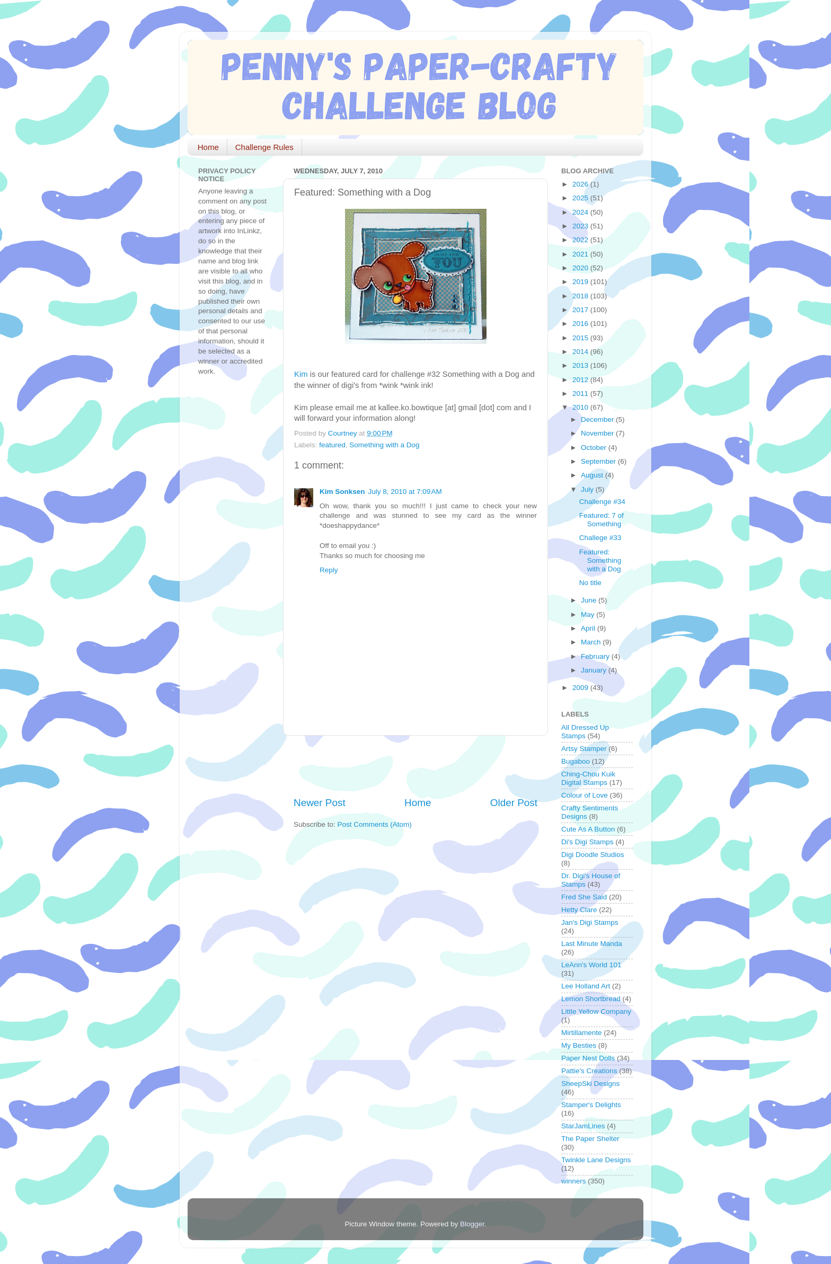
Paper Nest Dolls (588, 1058)
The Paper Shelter (590, 1139)
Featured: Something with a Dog (600, 560)
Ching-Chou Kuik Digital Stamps (588, 778)
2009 (581, 688)
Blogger (472, 1224)
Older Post (513, 802)
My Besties (578, 1045)
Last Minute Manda (591, 944)
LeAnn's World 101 (591, 965)
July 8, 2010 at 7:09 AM (405, 492)
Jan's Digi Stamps (589, 922)
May (588, 614)
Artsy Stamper (584, 749)
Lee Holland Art (585, 986)
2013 (581, 365)
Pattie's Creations (589, 1071)
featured (332, 445)
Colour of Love (584, 795)
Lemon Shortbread (591, 999)
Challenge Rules (264, 147)
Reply (329, 570)
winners (573, 1181)
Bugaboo (575, 761)
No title (590, 583)
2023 (581, 226)
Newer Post (320, 802)
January (594, 670)
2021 (581, 254)
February (596, 656)
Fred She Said (584, 897)
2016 (581, 324)
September (599, 461)
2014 (581, 352)
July (588, 489)
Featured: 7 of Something (601, 519)
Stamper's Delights (591, 1105)
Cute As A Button (588, 829)
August (593, 475)
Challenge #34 (602, 502)
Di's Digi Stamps (587, 842)
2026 (581, 184)
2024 (581, 212)
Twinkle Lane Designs (596, 1160)
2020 (581, 268)
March (592, 642)
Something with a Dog (384, 445)
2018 (581, 296)
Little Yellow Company (596, 1011)
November (598, 433)
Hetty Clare (579, 910)
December (598, 419)
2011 (581, 393)
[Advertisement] (418, 766)
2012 (581, 380)
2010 (581, 407)
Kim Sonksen (342, 492)
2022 (581, 240)
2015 (581, 338)
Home (208, 147)
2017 (581, 310)
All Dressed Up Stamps (585, 731)
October (594, 448)
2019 (581, 282)
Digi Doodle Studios (592, 855)
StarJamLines (583, 1126)
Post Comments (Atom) (375, 824)
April (589, 628)
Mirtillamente (581, 1033)
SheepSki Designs (590, 1084)
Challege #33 (600, 538)
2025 (581, 198)
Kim (301, 374)
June (589, 600)
